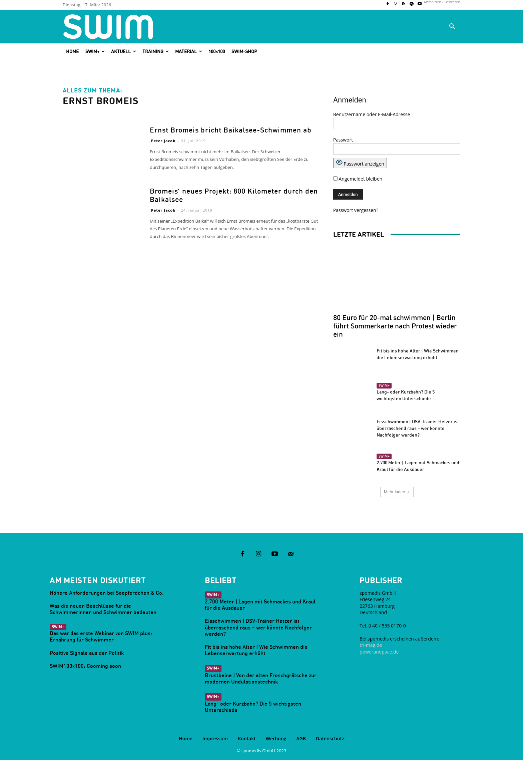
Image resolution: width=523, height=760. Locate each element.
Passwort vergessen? (355, 210)
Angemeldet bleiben (357, 179)
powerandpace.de (379, 652)
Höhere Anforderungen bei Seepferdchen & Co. (106, 592)
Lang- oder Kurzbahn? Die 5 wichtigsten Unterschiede (253, 706)
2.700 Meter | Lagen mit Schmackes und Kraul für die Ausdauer (260, 604)
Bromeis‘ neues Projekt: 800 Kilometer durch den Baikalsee (234, 195)
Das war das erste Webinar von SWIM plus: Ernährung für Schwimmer (101, 636)
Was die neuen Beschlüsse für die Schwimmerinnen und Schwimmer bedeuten (103, 608)
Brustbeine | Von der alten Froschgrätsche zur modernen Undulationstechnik (261, 678)
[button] (452, 27)
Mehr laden (397, 492)
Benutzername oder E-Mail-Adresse (371, 114)
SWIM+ (384, 385)
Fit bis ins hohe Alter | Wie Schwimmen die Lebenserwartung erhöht (256, 650)
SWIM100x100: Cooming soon (85, 666)
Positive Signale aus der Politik (87, 653)
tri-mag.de (371, 645)
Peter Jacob (163, 140)
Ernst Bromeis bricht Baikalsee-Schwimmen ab (231, 130)
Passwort (343, 140)
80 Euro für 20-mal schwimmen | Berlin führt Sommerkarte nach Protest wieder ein (395, 326)
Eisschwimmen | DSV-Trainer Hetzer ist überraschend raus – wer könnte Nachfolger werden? (418, 428)
